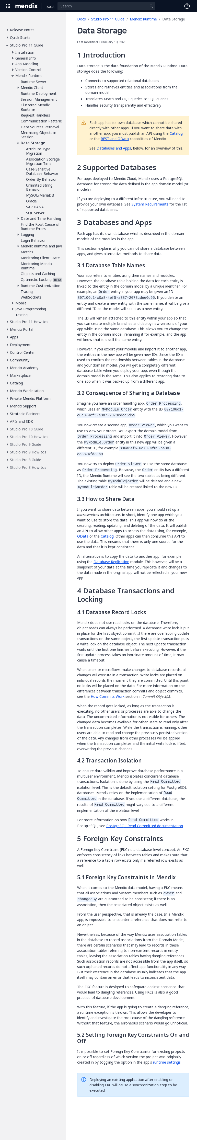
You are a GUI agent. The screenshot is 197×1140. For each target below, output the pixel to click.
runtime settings (167, 1062)
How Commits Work (107, 696)
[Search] (106, 6)
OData (82, 536)
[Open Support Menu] (187, 6)
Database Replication (111, 561)
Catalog (176, 133)
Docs (81, 19)
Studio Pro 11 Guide (107, 19)
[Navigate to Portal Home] (26, 6)
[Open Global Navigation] (8, 6)
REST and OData (115, 138)
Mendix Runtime (143, 19)
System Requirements (150, 204)
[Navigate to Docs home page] (49, 6)
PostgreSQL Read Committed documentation (144, 825)
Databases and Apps (114, 148)
